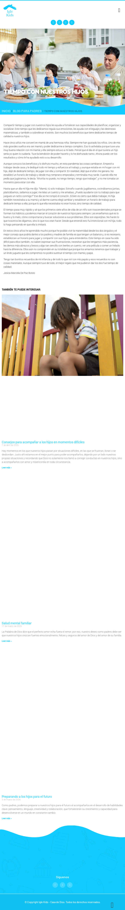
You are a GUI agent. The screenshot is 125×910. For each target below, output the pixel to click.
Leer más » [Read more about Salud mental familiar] (7, 641)
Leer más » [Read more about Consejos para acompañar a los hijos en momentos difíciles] (7, 467)
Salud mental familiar (17, 623)
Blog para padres (27, 111)
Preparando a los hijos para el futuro (27, 796)
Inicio (6, 111)
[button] (119, 10)
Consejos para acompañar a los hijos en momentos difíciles (43, 442)
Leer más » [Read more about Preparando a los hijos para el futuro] (7, 818)
